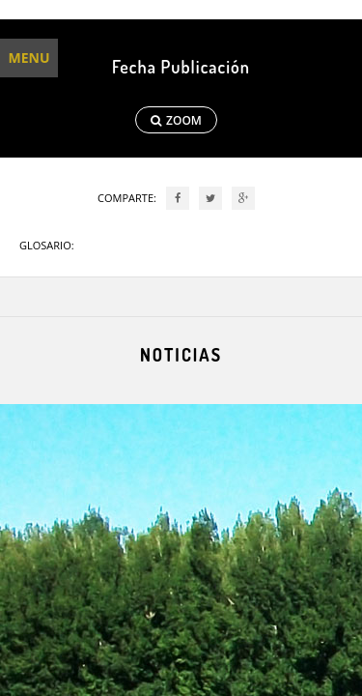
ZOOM (176, 120)
